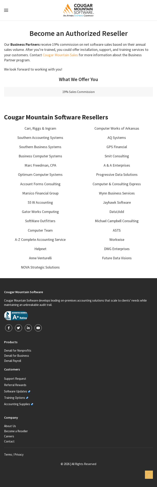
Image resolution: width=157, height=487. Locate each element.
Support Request (15, 379)
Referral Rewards (15, 385)
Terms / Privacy (14, 454)
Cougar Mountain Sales (60, 55)
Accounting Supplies (17, 404)
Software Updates (15, 391)
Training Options (14, 398)
